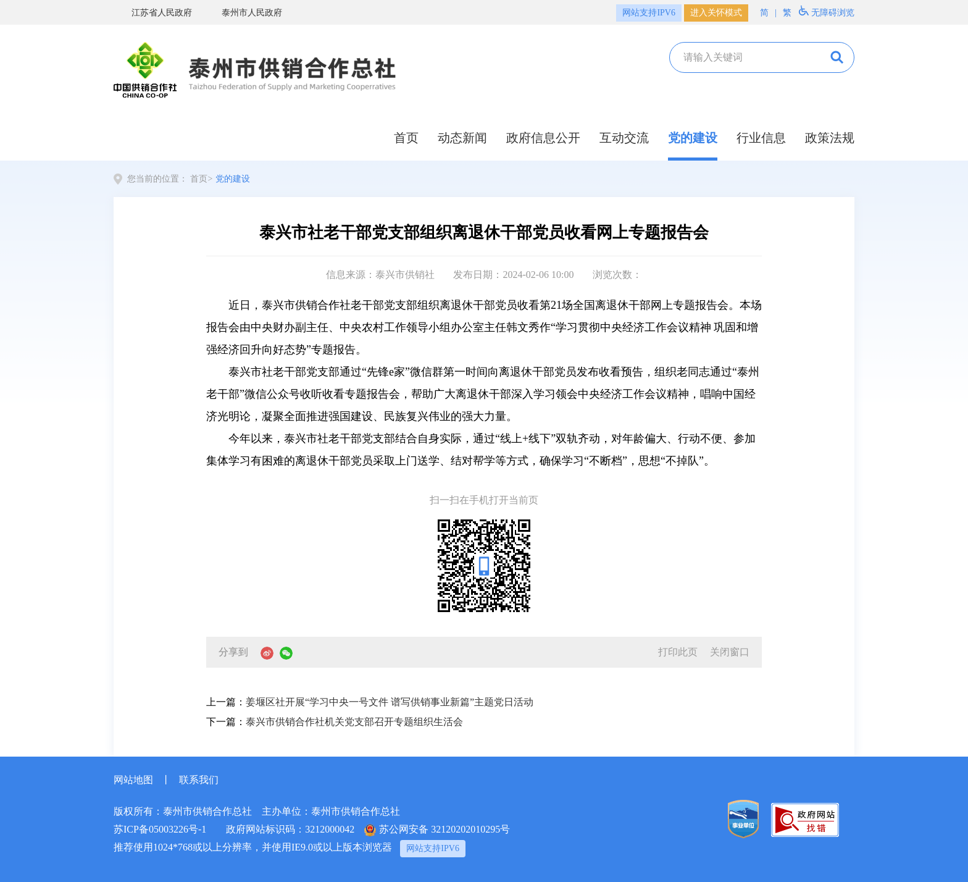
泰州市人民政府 (243, 12)
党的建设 (692, 138)
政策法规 (829, 138)
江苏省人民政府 (153, 12)
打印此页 (678, 652)
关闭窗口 (729, 652)
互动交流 (624, 138)
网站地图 (133, 780)
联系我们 (199, 780)
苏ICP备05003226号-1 (160, 829)
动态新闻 (462, 138)
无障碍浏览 (826, 11)
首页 (406, 138)
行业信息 (761, 138)
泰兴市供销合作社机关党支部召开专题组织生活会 (354, 721)
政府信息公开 (543, 138)
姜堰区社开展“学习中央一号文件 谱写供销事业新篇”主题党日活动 (389, 702)
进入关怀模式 (716, 12)
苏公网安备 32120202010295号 (437, 830)
